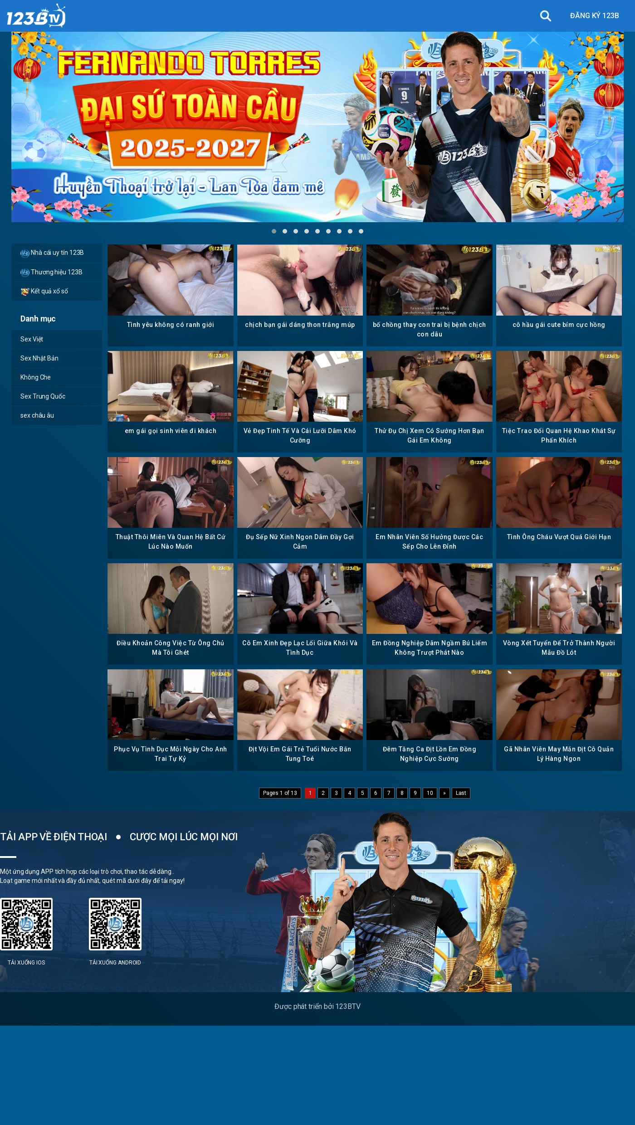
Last (461, 793)
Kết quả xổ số (44, 291)
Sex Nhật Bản (39, 358)
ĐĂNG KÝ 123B (594, 15)
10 (430, 793)
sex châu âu (37, 415)
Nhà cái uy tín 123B (52, 253)
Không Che (35, 377)
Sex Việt (31, 339)
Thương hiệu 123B (51, 272)
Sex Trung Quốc (42, 396)
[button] (274, 231)
